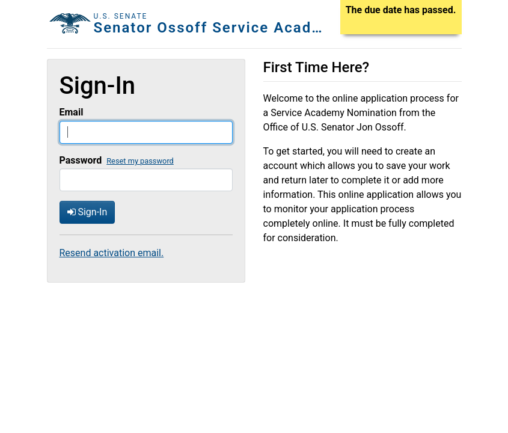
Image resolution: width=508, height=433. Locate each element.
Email (72, 112)
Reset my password (140, 160)
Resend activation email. (112, 253)
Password (81, 160)
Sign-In (87, 212)
